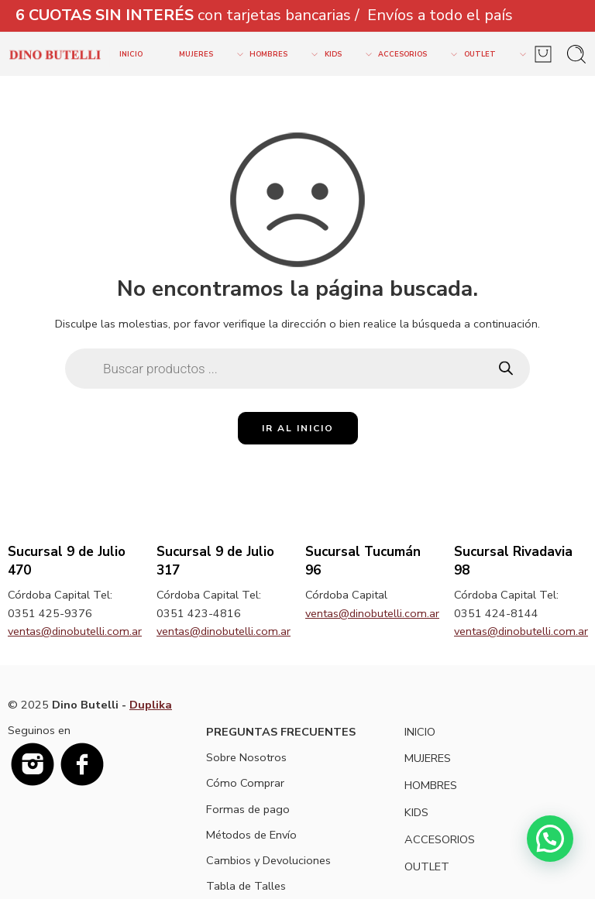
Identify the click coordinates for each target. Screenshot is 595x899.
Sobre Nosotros (246, 757)
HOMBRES (278, 54)
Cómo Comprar (245, 783)
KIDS (343, 54)
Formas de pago (248, 809)
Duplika (150, 704)
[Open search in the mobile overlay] (297, 368)
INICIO (131, 54)
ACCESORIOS (412, 54)
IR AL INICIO (298, 428)
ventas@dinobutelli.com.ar (75, 631)
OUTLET (489, 54)
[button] (549, 837)
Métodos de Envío (251, 834)
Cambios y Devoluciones (268, 860)
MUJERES (205, 54)
